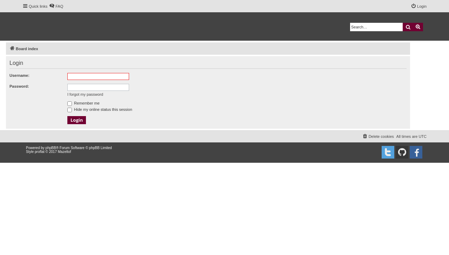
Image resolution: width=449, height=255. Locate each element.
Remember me (83, 103)
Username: (19, 75)
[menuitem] (56, 6)
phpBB (51, 148)
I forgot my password (85, 94)
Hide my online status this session (99, 109)
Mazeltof (64, 152)
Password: (19, 86)
